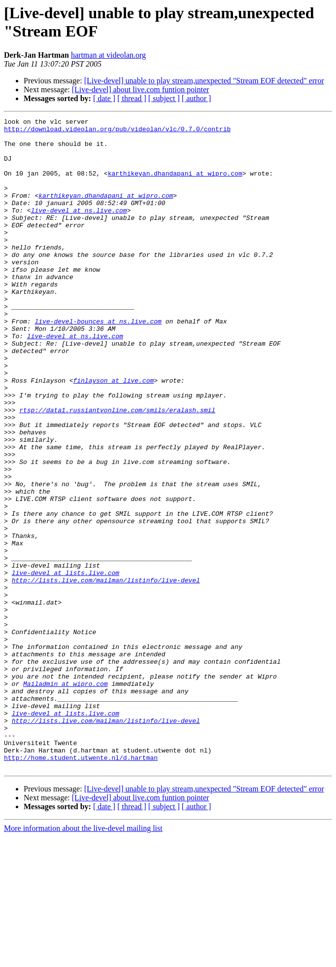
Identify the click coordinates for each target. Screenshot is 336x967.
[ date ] (104, 98)
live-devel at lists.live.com (65, 664)
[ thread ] (131, 98)
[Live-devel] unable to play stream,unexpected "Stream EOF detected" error (204, 80)
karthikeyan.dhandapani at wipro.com (175, 184)
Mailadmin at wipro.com (65, 797)
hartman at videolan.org (108, 55)
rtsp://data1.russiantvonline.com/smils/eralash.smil (117, 469)
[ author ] (196, 98)
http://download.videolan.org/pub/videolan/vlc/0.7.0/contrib (117, 131)
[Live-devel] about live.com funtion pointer (140, 89)
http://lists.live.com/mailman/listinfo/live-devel (106, 673)
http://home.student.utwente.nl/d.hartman (81, 886)
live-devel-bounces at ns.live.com (97, 362)
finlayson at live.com (113, 433)
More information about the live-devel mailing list (83, 958)
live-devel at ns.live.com (79, 229)
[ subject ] (164, 98)
